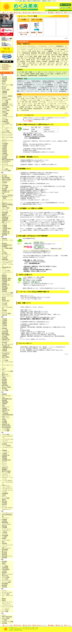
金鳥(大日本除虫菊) (7, 204)
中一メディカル (6, 395)
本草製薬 (4, 503)
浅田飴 (4, 81)
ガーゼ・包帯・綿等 (22, 72)
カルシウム (25, 51)
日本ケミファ (5, 418)
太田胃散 (4, 150)
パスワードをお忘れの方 (26, 115)
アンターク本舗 (6, 99)
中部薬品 (4, 355)
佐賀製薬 (4, 246)
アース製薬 (5, 100)
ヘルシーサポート (7, 487)
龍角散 (4, 598)
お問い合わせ (59, 12)
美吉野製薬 (5, 535)
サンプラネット (6, 254)
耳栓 (43, 105)
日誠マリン (5, 411)
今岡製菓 (4, 115)
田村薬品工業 (5, 339)
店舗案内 (51, 12)
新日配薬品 (5, 288)
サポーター (51, 72)
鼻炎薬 (21, 56)
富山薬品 (4, 388)
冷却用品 (32, 73)
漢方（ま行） (42, 64)
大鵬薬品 (4, 322)
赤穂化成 (4, 78)
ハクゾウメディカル (7, 439)
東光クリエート (6, 376)
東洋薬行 (4, 380)
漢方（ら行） (59, 64)
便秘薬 (44, 56)
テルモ (4, 368)
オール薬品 (5, 169)
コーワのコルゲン (42, 46)
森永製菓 (4, 553)
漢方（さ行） (59, 63)
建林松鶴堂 (5, 333)
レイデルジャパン (7, 605)
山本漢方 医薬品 (48, 49)
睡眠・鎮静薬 (41, 53)
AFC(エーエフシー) (7, 140)
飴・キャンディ (54, 87)
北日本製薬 (5, 185)
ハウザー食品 (5, 434)
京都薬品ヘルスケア (7, 190)
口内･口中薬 (54, 54)
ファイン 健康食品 (57, 82)
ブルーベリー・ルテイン (32, 91)
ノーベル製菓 (5, 430)
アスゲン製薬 (5, 89)
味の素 (4, 88)
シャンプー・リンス (52, 102)
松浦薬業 (4, 519)
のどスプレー (34, 54)
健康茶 (40, 89)
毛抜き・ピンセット (55, 105)
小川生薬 (4, 156)
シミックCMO (6, 270)
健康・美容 (46, 89)
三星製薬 (4, 532)
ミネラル (55, 91)
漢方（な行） (26, 64)
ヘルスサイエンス (7, 488)
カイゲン (4, 174)
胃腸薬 (35, 56)
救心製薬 (4, 188)
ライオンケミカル (7, 592)
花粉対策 (19, 97)
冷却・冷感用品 (61, 107)
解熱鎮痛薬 (34, 53)
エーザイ (4, 142)
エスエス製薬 (5, 131)
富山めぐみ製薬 (6, 387)
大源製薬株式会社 (7, 347)
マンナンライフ (6, 529)
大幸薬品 (4, 319)
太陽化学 (4, 323)
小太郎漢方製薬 (6, 228)
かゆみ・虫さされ (51, 58)
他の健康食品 (62, 91)
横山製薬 (4, 585)
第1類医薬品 (5, 65)
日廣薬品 (4, 403)
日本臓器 (4, 421)
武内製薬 (4, 328)
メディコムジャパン (7, 545)
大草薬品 (4, 147)
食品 (51, 89)
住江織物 (4, 304)
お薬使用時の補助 (32, 75)
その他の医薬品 (24, 66)
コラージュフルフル (28, 97)
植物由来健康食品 (21, 87)
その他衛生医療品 (42, 75)
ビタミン (23, 91)
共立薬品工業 (5, 192)
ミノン (58, 97)
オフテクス (5, 162)
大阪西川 (4, 148)
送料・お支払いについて (39, 12)
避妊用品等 (23, 75)
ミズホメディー (6, 530)
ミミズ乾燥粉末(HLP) (43, 87)
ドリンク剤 (56, 49)
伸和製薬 (4, 289)
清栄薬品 (4, 283)
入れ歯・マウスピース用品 (27, 98)
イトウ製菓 (5, 113)
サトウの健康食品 (60, 81)
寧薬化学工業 (5, 424)
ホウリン (4, 496)
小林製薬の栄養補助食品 (48, 81)
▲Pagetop (66, 38)
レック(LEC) (5, 610)
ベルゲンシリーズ (57, 48)
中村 (3, 397)
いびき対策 (29, 105)
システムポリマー (7, 262)
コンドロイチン (59, 51)
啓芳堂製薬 (5, 212)
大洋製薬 (4, 325)
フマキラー (5, 474)
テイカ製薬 (5, 360)
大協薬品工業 (5, 346)
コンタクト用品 (49, 73)
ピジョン (4, 463)
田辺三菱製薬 (5, 334)
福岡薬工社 (5, 468)
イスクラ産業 (5, 107)
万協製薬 (4, 450)
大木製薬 (4, 145)
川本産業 (4, 182)
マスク (45, 72)
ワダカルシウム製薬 (7, 621)
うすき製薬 (5, 120)
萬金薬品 (4, 526)
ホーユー (4, 506)
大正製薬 (4, 320)
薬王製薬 (4, 561)
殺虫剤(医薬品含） (38, 108)
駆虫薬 (59, 56)
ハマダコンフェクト (7, 442)
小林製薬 (4, 230)
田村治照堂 (5, 338)
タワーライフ (5, 341)
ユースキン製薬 (6, 582)
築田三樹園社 (5, 357)
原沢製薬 (4, 444)
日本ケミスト (5, 416)
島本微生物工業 (6, 267)
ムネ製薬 (4, 537)
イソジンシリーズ (21, 46)
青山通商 (4, 77)
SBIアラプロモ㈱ (6, 132)
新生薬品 (4, 286)
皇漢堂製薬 (5, 219)
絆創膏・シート (33, 72)
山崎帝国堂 (5, 568)
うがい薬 (27, 54)
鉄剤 (30, 51)
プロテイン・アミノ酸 (46, 91)
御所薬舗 (4, 235)
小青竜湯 (38, 61)
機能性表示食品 (63, 86)
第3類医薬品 (5, 69)
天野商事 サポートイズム (23, 81)
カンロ (4, 184)
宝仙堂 (4, 495)
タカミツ (4, 327)
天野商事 (4, 93)
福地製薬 (4, 469)
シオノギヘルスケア (7, 261)
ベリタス (4, 491)
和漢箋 (23, 63)
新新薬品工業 (5, 285)
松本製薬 (4, 521)
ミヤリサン (5, 533)
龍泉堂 (4, 600)
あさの (4, 83)
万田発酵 (4, 527)
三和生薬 (4, 257)
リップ (43, 100)
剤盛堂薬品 (5, 259)
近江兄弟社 (5, 155)
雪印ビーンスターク (7, 574)
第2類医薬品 (5, 68)
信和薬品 (4, 291)
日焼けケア (49, 100)
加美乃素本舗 (5, 177)
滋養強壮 (63, 49)
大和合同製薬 (5, 569)
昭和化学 (4, 275)
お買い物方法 (27, 12)
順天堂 (4, 297)
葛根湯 (33, 61)
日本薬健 (4, 422)
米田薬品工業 (5, 233)
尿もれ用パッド (29, 107)
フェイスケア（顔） (58, 100)
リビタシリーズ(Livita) (38, 86)
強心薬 (34, 51)
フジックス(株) (6, 472)
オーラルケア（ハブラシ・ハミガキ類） (46, 98)
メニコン (4, 546)
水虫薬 (44, 58)
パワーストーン (51, 97)
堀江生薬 (4, 501)
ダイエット (56, 89)
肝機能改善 (50, 51)
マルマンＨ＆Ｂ (6, 524)
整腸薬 (40, 56)
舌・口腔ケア (24, 100)
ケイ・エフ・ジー (7, 211)
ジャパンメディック (7, 296)
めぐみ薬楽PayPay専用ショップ (7, 32)
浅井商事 (4, 80)
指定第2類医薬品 (6, 66)
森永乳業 (4, 554)
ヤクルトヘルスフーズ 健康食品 (44, 84)
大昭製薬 (4, 350)
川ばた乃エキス (6, 180)
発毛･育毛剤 (32, 58)
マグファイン (5, 518)
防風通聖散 (52, 61)
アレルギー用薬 (28, 56)
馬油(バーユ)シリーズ (40, 97)
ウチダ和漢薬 (5, 123)
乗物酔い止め (56, 53)
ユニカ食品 (5, 579)
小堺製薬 (4, 225)
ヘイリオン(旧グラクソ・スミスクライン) (7, 482)
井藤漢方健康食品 (36, 81)
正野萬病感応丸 (60, 46)
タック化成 (5, 330)
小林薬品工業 (5, 231)
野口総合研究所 (6, 427)
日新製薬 (4, 408)
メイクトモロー (6, 540)
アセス (59, 98)
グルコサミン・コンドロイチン (29, 89)
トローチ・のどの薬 (44, 54)
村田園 (4, 538)
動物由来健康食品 (32, 87)
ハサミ (63, 105)
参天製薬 (4, 253)
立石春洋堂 (5, 331)
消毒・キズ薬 (60, 59)
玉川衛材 (4, 336)
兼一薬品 (4, 176)
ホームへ (66, 12)
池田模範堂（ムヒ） (7, 104)
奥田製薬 (4, 158)
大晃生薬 (4, 349)
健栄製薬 (4, 214)
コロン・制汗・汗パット (39, 103)
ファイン (4, 464)
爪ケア (47, 105)
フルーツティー (6, 476)
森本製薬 (4, 557)
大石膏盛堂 (5, 143)
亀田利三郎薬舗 (6, 179)
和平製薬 (4, 623)
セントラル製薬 (6, 313)
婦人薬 (28, 61)
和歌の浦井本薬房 (7, 617)
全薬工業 (4, 315)
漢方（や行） (50, 64)
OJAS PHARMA (6, 161)
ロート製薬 (5, 611)
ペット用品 (55, 108)
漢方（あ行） (43, 63)
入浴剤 (23, 105)
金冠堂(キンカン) (6, 203)
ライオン (4, 590)
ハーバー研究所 (6, 445)
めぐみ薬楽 (22, 6)
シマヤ (4, 269)
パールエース (5, 452)
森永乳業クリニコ (7, 556)
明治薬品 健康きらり (29, 84)
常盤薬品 (4, 384)
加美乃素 (34, 102)
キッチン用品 (46, 107)
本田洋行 (4, 504)
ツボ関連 (26, 73)
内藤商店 (4, 394)
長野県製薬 (5, 402)
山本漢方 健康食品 (26, 86)
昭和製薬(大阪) (6, 280)
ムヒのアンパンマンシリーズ (35, 49)
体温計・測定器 (40, 73)
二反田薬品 (5, 413)
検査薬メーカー (6, 216)
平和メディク (5, 485)
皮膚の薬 (38, 58)
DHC (3, 369)
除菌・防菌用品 (28, 108)
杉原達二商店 (5, 300)
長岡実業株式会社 (7, 399)
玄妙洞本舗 (5, 217)
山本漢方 (4, 571)
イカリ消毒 (5, 102)
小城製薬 (4, 227)
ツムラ (4, 358)
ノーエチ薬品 (5, 429)
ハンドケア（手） (52, 103)
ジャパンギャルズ (7, 294)
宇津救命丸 (5, 121)
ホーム (23, 16)
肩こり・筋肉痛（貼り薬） (44, 59)
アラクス (4, 94)
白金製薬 (4, 281)
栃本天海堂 (5, 385)
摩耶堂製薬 (5, 522)
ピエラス (4, 461)
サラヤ (4, 251)
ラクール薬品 (5, 594)
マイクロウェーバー (7, 513)
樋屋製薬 (4, 456)
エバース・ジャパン (7, 134)
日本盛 (4, 419)
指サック (40, 72)
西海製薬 (4, 238)
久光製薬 (4, 453)
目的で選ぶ (17, 12)
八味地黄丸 (45, 61)
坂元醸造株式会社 (7, 245)
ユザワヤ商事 (5, 577)
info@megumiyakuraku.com (32, 629)
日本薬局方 (22, 61)
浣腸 (49, 56)
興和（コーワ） (6, 222)
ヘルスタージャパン (7, 490)
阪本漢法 (4, 243)
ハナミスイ (5, 441)
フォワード (5, 466)
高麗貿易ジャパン (7, 220)
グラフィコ (5, 209)
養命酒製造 (5, 583)
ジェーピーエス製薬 (7, 293)
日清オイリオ (5, 407)
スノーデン (5, 302)
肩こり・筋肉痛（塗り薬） (29, 59)
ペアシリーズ (47, 48)
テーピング (58, 72)
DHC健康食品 (27, 82)
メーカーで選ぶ (7, 12)
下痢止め (53, 56)
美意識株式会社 (6, 460)
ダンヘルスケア (6, 352)
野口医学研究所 (47, 82)
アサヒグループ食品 (7, 85)
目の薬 (53, 59)
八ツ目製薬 (5, 566)
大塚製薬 (4, 153)
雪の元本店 (5, 575)
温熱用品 (53, 107)
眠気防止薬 (49, 53)
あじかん (4, 86)
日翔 (3, 405)
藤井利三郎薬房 (6, 471)
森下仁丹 (4, 551)
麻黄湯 (57, 61)
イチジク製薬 (5, 110)
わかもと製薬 (5, 618)
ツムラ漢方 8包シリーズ (32, 63)
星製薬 (4, 499)
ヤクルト (4, 564)
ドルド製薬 (5, 390)
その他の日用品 (25, 110)
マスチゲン (23, 49)
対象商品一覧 (7, 58)
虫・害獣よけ (47, 108)
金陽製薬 (4, 206)
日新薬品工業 (5, 410)
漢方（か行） (51, 63)
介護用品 (21, 107)
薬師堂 (4, 563)
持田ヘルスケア (6, 548)
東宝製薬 (4, 379)
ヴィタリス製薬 (6, 170)
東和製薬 (4, 382)
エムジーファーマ (7, 135)
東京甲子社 (5, 374)
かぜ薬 (63, 53)
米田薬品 (4, 587)
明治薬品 (4, 543)
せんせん (4, 312)
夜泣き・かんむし (41, 51)
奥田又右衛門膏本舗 (7, 159)
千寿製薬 (4, 310)
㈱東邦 (4, 377)
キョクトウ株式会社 (7, 195)
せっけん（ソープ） (27, 103)
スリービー (5, 305)
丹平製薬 (4, 342)
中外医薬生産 (5, 354)
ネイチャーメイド (37, 82)
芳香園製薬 (5, 493)
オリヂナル (5, 164)
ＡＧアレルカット (32, 46)
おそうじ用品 (38, 107)
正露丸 (63, 56)
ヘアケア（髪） (42, 102)
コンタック (51, 46)
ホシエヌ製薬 (5, 498)
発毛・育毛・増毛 (26, 102)
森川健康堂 (5, 549)
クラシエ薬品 (5, 208)
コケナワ (4, 223)
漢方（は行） (34, 64)
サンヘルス (5, 256)
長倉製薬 (4, 400)
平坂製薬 (4, 458)
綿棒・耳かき (37, 105)
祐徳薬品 (4, 572)
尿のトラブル (24, 58)
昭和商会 (4, 277)
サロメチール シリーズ (37, 48)
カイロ (19, 105)
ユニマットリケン (7, 580)
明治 (3, 541)
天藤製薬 (4, 91)
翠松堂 (4, 299)
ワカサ (4, 615)
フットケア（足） (62, 103)
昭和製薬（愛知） (7, 278)
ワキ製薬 (4, 620)
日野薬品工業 (5, 455)
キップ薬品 (5, 187)
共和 (3, 193)
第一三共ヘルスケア (7, 344)
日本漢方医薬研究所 (7, 414)
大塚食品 (4, 151)
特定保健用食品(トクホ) (51, 86)
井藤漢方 (4, 112)
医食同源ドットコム (7, 105)
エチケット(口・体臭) (34, 100)
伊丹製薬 (4, 108)
